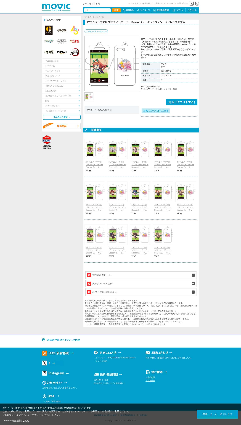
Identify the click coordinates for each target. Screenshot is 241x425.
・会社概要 (150, 377)
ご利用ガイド (159, 3)
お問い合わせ (182, 3)
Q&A (171, 3)
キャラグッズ (98, 17)
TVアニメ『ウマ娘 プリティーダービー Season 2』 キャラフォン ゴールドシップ (94, 210)
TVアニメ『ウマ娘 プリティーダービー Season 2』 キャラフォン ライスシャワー (117, 252)
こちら (26, 420)
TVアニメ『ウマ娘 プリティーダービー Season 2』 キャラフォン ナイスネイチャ (117, 210)
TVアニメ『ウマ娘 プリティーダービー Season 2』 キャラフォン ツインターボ (140, 210)
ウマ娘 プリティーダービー (96, 31)
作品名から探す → (61, 117)
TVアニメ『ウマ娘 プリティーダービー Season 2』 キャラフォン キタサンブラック (140, 252)
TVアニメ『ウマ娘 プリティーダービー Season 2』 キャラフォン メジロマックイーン (117, 167)
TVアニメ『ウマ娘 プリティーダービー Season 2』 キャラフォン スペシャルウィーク (140, 167)
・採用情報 (150, 381)
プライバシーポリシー (30, 415)
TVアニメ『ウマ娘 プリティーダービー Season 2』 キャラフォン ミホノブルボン (94, 252)
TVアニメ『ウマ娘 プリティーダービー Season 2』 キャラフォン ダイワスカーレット (185, 167)
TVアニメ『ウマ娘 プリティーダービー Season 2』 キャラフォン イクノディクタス (162, 210)
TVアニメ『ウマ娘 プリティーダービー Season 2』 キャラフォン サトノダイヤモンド (162, 252)
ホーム (87, 17)
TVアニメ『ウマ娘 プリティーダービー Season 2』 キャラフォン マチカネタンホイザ (185, 210)
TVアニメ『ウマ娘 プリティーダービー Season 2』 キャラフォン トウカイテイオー (94, 167)
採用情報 (146, 3)
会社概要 (134, 3)
